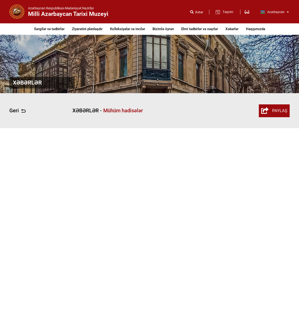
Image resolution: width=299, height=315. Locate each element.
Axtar (199, 12)
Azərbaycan (274, 12)
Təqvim (228, 12)
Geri (17, 110)
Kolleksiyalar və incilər (127, 29)
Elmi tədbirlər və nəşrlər (199, 29)
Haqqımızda (255, 29)
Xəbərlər (231, 29)
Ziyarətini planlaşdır (87, 29)
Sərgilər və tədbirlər (49, 29)
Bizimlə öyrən (163, 29)
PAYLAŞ (274, 110)
